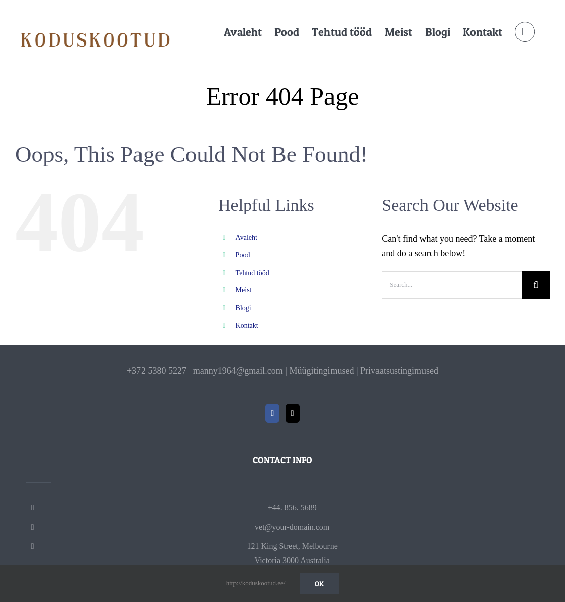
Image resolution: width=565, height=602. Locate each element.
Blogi (243, 308)
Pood (243, 255)
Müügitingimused (321, 371)
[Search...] (452, 285)
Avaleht (246, 237)
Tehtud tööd (252, 273)
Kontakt (247, 325)
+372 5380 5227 (156, 371)
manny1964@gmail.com (238, 371)
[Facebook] (272, 413)
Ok (319, 583)
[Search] (536, 285)
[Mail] (293, 413)
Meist (244, 290)
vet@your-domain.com (292, 527)
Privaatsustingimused (399, 371)
